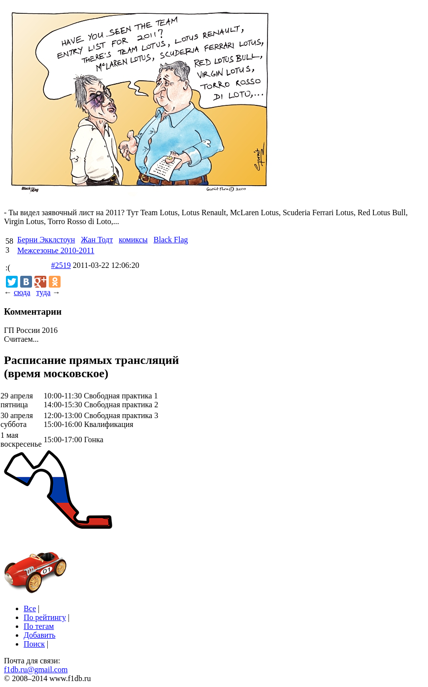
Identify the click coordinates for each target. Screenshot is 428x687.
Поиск (34, 644)
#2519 (61, 265)
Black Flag (171, 239)
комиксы (133, 239)
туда (43, 292)
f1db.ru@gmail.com (35, 669)
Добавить (40, 635)
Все (30, 608)
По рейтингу (45, 617)
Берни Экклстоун (46, 239)
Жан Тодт (97, 239)
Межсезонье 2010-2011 (55, 250)
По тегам (39, 626)
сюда (22, 292)
